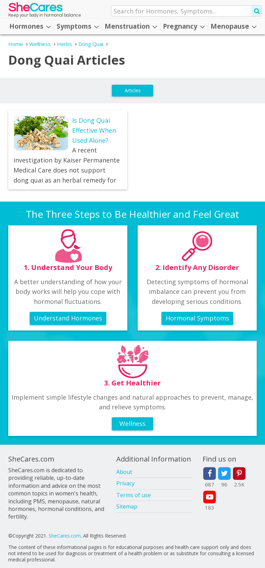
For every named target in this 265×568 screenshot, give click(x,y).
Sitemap (126, 506)
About (124, 472)
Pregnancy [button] (184, 26)
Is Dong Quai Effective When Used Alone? (94, 130)
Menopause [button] (233, 26)
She (35, 9)
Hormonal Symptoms (197, 318)
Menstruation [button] (131, 26)
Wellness (132, 423)
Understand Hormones (68, 318)
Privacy (125, 483)
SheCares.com (65, 535)
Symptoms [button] (78, 26)
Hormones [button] (30, 26)
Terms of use (133, 495)
